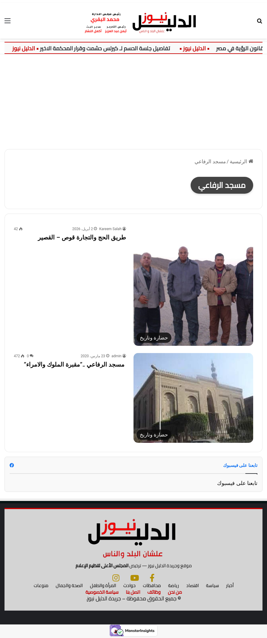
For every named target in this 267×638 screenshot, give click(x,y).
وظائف (154, 592)
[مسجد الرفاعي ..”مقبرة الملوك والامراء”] (193, 398)
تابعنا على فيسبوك (237, 483)
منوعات (41, 585)
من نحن (175, 592)
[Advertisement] (133, 99)
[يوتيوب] (134, 578)
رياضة (173, 585)
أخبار (230, 585)
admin (116, 356)
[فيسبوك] (152, 578)
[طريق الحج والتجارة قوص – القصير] (193, 286)
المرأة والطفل (103, 585)
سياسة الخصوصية (101, 592)
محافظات (152, 585)
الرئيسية (241, 161)
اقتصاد (192, 585)
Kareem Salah (110, 229)
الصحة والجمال (69, 585)
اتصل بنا (133, 592)
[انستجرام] (116, 578)
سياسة (212, 585)
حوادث (129, 585)
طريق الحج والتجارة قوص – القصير (82, 237)
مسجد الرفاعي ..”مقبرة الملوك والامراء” (75, 364)
